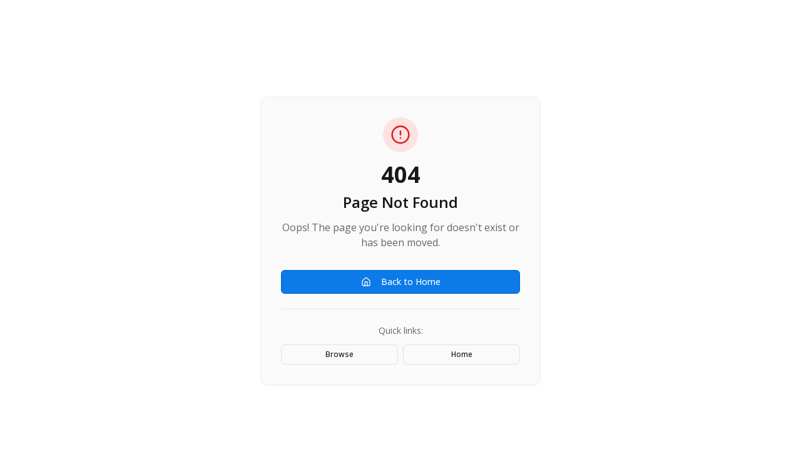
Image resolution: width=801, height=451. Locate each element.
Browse (339, 354)
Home (461, 354)
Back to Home (401, 282)
